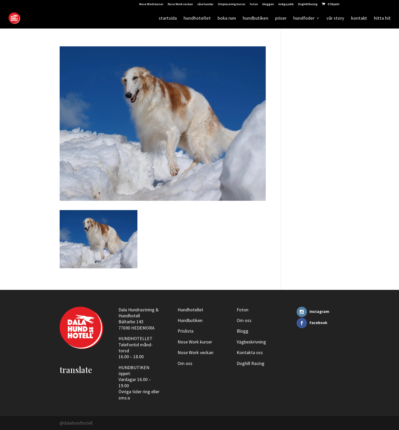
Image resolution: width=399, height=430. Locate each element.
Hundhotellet (190, 310)
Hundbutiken (190, 320)
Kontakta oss (250, 352)
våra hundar (205, 4)
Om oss (185, 363)
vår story (335, 18)
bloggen (268, 4)
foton (254, 4)
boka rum (227, 18)
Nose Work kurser (151, 4)
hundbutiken (255, 18)
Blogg (242, 331)
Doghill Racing (308, 4)
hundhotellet (197, 18)
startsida (168, 18)
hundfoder (303, 18)
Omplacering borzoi (231, 4)
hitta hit (382, 18)
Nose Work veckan (180, 4)
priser (280, 18)
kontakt (359, 18)
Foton (242, 310)
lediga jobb (286, 4)
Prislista (185, 331)
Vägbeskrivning (251, 342)
